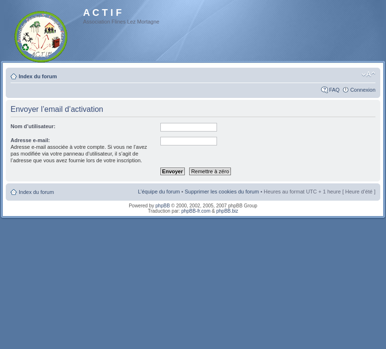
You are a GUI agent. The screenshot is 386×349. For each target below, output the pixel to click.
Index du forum (38, 76)
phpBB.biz (227, 211)
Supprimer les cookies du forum (222, 191)
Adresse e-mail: (30, 140)
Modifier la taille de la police (368, 74)
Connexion (362, 90)
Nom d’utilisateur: (33, 126)
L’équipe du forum (159, 191)
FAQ (334, 90)
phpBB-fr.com (196, 211)
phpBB (163, 205)
